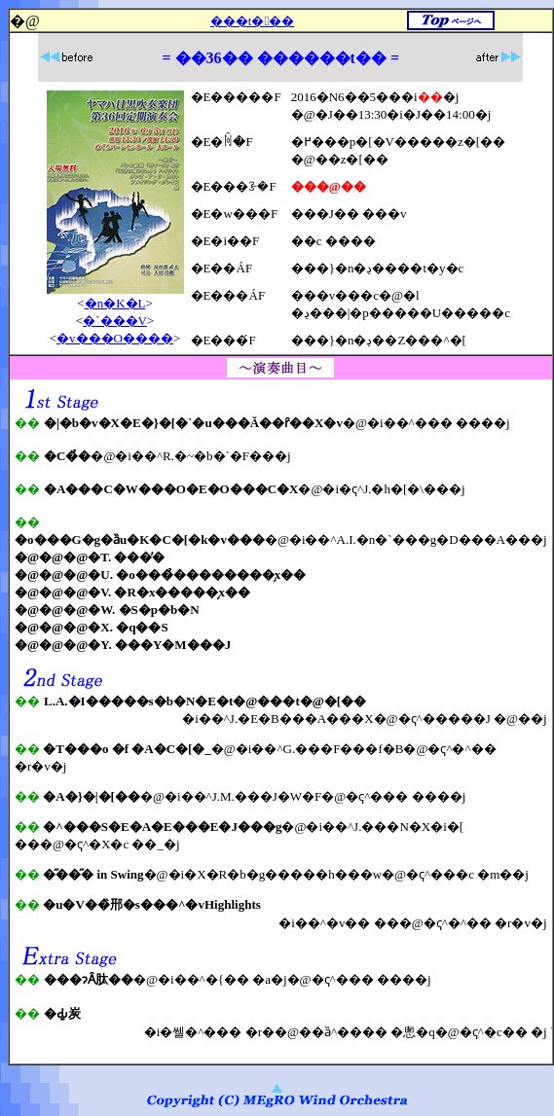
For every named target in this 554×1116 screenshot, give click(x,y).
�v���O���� (114, 338)
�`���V (115, 320)
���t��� (252, 21)
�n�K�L (115, 303)
